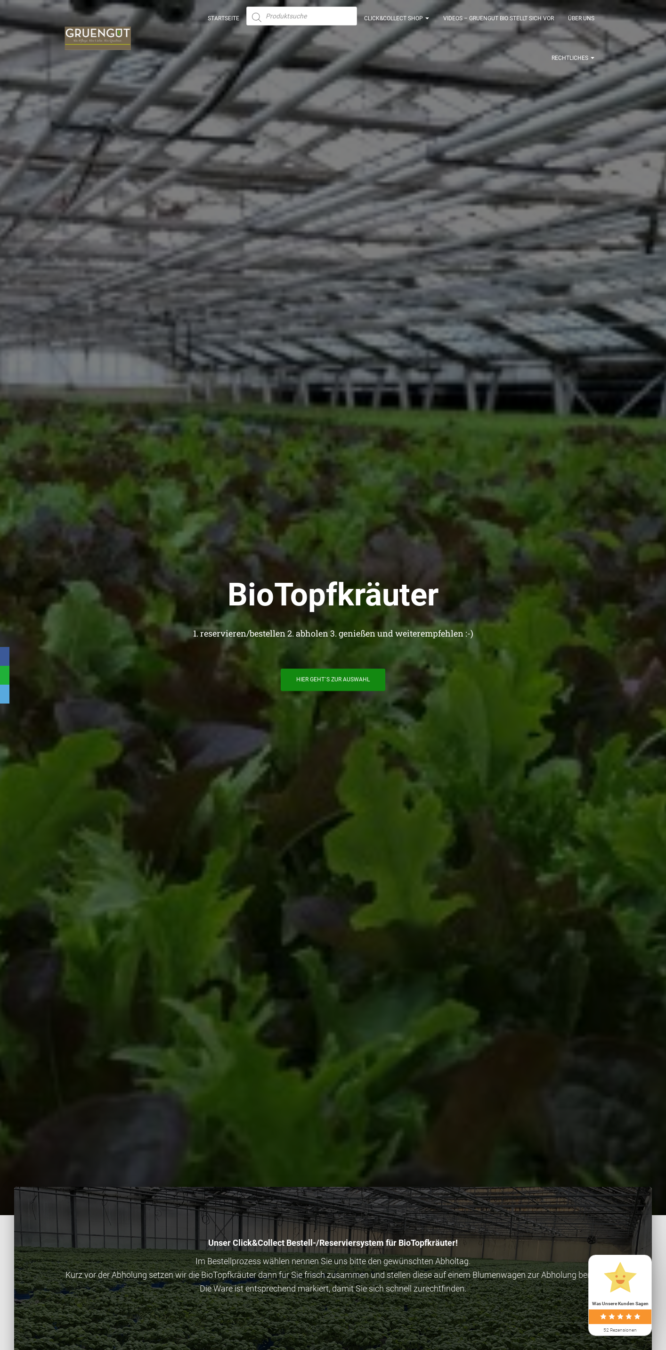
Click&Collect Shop (396, 23)
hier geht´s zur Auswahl (333, 683)
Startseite (223, 23)
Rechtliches (573, 63)
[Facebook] (4, 656)
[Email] (4, 694)
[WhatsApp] (4, 675)
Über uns (581, 23)
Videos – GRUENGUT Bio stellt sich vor (498, 23)
